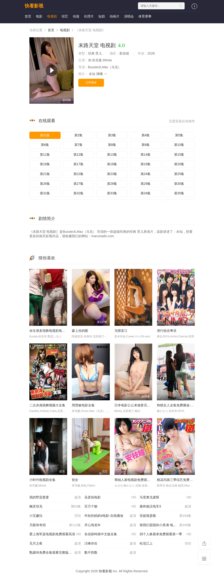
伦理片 (89, 16)
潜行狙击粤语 (166, 331)
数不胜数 (110, 552)
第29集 (146, 183)
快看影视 (34, 5)
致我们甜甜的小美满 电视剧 (165, 525)
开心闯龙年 (110, 525)
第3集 (112, 135)
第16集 (45, 164)
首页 (28, 16)
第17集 (78, 164)
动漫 (76, 16)
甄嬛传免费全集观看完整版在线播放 (55, 552)
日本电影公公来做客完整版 (134, 405)
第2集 (78, 135)
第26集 (45, 183)
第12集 (78, 154)
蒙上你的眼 (80, 331)
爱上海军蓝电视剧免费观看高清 (55, 534)
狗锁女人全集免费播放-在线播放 (180, 405)
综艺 (65, 16)
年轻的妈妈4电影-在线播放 (110, 516)
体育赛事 (145, 16)
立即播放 (91, 82)
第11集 (45, 154)
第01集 (45, 135)
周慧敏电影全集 (83, 405)
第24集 (146, 174)
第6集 (45, 145)
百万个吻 (110, 506)
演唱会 (129, 16)
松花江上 (165, 543)
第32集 (78, 193)
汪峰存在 (110, 543)
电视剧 (52, 16)
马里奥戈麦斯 (165, 497)
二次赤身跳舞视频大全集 (47, 405)
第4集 (145, 135)
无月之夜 (55, 543)
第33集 (112, 193)
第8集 (112, 145)
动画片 (114, 16)
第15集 (179, 154)
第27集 (78, 183)
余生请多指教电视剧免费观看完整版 (55, 331)
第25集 (179, 174)
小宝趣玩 (55, 516)
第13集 (112, 154)
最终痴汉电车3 (165, 506)
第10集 (179, 145)
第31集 (45, 193)
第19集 (146, 164)
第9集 (145, 145)
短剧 (101, 16)
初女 (75, 480)
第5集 (179, 135)
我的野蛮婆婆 (55, 497)
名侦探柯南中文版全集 (110, 534)
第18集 (112, 164)
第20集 (179, 164)
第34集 (146, 193)
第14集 (146, 154)
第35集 (179, 193)
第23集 (112, 174)
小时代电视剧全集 (42, 480)
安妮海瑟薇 (165, 516)
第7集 (78, 145)
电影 (39, 16)
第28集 (112, 183)
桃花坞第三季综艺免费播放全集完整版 (184, 480)
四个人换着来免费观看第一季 (165, 534)
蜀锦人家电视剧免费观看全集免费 (138, 480)
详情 (101, 74)
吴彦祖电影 (110, 497)
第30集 (179, 183)
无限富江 (121, 331)
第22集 (78, 174)
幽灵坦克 (55, 506)
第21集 (45, 174)
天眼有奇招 (55, 525)
